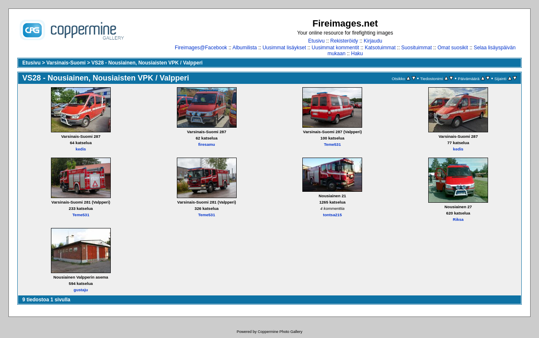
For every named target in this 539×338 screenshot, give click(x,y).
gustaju (81, 289)
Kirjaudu (373, 41)
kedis (81, 149)
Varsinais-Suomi (65, 63)
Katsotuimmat (380, 48)
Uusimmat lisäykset (284, 48)
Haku (357, 53)
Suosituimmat (416, 48)
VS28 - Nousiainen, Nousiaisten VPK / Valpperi (147, 63)
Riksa (458, 219)
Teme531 (332, 144)
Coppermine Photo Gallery (280, 332)
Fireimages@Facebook (201, 48)
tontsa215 (332, 214)
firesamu (206, 144)
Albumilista (244, 48)
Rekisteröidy (344, 41)
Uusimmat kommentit (335, 48)
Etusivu (316, 41)
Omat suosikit (453, 48)
